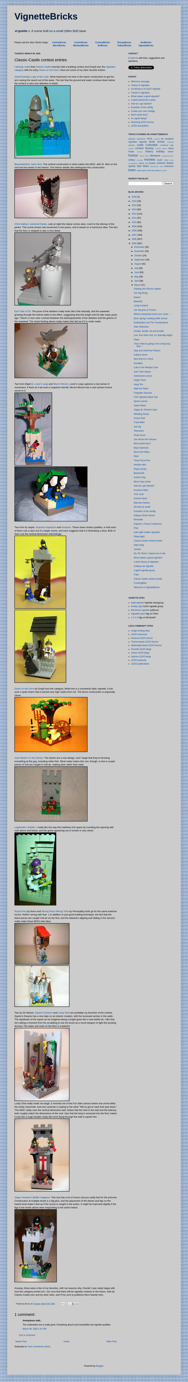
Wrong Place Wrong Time (55, 911)
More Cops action (142, 481)
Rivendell (138, 519)
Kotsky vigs (136, 606)
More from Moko (141, 452)
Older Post (111, 1341)
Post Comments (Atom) (39, 1346)
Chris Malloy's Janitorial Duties (30, 224)
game (165, 148)
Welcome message (140, 81)
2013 (134, 209)
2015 (134, 201)
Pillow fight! (139, 536)
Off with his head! (142, 507)
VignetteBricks (46, 16)
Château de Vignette (143, 566)
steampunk (154, 166)
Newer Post (21, 1341)
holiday (160, 151)
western (157, 170)
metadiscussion (168, 156)
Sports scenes (141, 401)
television (169, 166)
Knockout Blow (141, 490)
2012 (134, 214)
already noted (23, 66)
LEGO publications (140, 664)
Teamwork (139, 431)
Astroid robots (140, 498)
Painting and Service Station (147, 289)
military (131, 160)
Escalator (138, 363)
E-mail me (133, 58)
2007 (134, 235)
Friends (158, 148)
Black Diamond (141, 448)
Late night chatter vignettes (147, 532)
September (140, 259)
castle (140, 144)
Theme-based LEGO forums (144, 641)
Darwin (137, 297)
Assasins (66, 527)
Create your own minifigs (143, 111)
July (136, 268)
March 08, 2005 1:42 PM (34, 1329)
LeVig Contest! (141, 305)
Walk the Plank (141, 388)
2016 (134, 197)
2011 (134, 218)
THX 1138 (139, 494)
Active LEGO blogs (140, 653)
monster (140, 160)
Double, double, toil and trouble (149, 331)
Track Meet (139, 422)
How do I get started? (141, 103)
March (137, 285)
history (149, 151)
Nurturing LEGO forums (142, 122)
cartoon (131, 145)
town (132, 170)
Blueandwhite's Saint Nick (28, 164)
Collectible (152, 144)
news (166, 160)
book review (157, 141)
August (138, 264)
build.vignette (137, 602)
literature (155, 155)
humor (133, 155)
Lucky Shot (64, 1012)
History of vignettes (140, 85)
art (162, 139)
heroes (139, 152)
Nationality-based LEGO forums (146, 645)
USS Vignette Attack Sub (146, 397)
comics (131, 148)
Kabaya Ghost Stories (144, 515)
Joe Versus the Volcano (145, 439)
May (136, 276)
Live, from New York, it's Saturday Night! (153, 335)
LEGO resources (139, 634)
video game (142, 170)
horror (171, 151)
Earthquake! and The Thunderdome (151, 322)
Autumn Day (140, 477)
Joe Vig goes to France (145, 310)
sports (131, 166)
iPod (136, 528)
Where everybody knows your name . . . (153, 314)
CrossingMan (140, 583)
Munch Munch (60, 384)
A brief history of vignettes (146, 562)
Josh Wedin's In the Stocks (28, 758)
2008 (134, 230)
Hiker (136, 456)
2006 (134, 239)
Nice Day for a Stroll (143, 359)
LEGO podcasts (138, 660)
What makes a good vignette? (145, 96)
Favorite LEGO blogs (141, 649)
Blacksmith (139, 473)
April (136, 281)
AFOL (149, 139)
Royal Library (140, 469)
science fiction (165, 163)
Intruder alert (140, 464)
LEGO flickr (144, 156)
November (139, 251)
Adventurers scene (143, 376)
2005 (134, 243)
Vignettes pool (138, 613)
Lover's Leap (41, 384)
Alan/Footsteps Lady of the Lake (31, 76)
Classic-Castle (43, 66)
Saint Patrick (140, 405)
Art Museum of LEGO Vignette (145, 89)
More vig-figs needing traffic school (150, 318)
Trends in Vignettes (140, 92)
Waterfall (138, 301)
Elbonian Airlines (142, 503)
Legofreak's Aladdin (24, 827)
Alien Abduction (141, 326)
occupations (133, 163)
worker (164, 171)
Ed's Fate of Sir (22, 311)
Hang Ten (138, 384)
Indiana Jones (140, 354)
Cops (136, 574)
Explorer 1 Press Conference (148, 524)
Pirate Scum (140, 435)
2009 (134, 226)
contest (139, 148)
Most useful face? (139, 114)
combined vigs (167, 145)
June (137, 272)
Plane (136, 339)
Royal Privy (20, 911)
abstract (131, 139)
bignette (143, 142)
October (138, 255)
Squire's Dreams (44, 1012)
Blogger (99, 1366)
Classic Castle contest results (148, 579)
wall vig (150, 170)
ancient (157, 139)
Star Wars (143, 166)
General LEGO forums (142, 638)
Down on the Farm (49, 70)
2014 (134, 205)
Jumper (137, 549)
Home (66, 1341)
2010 (134, 222)
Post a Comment (27, 1335)
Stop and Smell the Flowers (147, 350)
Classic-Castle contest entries (148, 540)
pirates (152, 163)
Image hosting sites (140, 630)
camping (170, 142)
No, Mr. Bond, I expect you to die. (150, 553)
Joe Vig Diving (141, 293)
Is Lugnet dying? (139, 118)
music (160, 160)
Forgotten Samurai (143, 393)
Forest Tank (139, 418)
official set (143, 163)
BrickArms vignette (140, 610)
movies (149, 159)
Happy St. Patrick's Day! (145, 409)
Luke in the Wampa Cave (146, 367)
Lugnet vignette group (144, 570)
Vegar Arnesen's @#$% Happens (32, 1197)
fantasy (149, 148)
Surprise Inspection (46, 527)
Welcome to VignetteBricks (147, 587)
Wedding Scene (141, 414)
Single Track (140, 380)
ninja (172, 160)
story (161, 166)
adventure (141, 139)
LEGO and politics (140, 126)
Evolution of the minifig (142, 107)
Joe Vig (137, 426)
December (139, 247)
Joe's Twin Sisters (142, 371)
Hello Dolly (139, 545)
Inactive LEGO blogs (141, 656)
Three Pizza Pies (142, 460)
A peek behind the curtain (143, 100)
